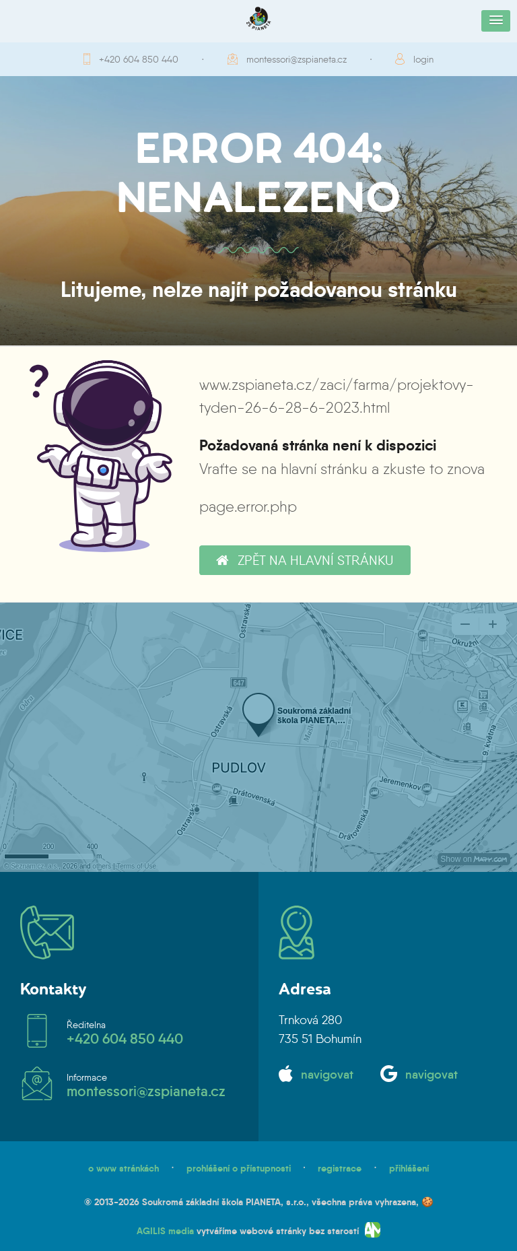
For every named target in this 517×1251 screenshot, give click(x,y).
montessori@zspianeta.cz (296, 59)
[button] (495, 21)
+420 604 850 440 (138, 59)
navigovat (327, 1074)
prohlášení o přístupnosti (238, 1168)
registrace (339, 1168)
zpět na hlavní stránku (304, 560)
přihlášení (409, 1168)
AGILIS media (165, 1231)
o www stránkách (123, 1168)
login (423, 59)
